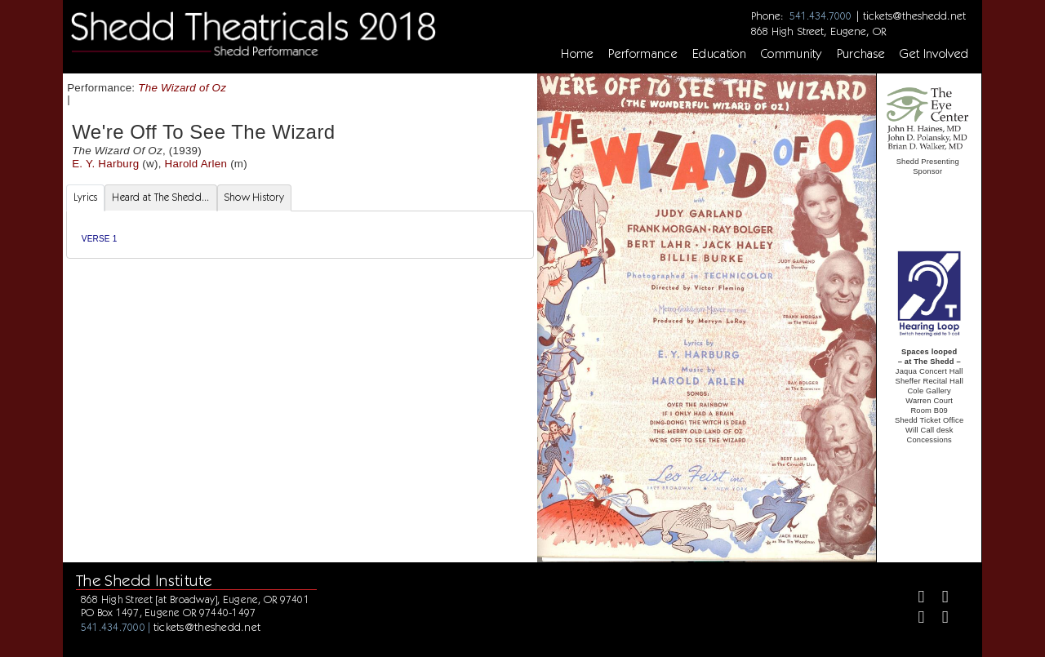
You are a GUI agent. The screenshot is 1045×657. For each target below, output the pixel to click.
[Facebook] (914, 598)
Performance (643, 53)
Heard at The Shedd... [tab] (160, 197)
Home (577, 53)
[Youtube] (938, 619)
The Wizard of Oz (182, 88)
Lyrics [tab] (85, 197)
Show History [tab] (254, 197)
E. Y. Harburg (105, 164)
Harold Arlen (196, 164)
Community (791, 53)
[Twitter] (938, 598)
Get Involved (934, 53)
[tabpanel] (300, 234)
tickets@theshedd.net (914, 15)
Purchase (861, 53)
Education (719, 53)
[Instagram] (914, 619)
